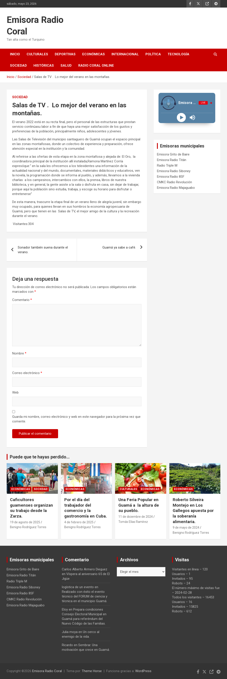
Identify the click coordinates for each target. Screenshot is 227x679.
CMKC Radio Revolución (174, 182)
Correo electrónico (27, 373)
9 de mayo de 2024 (186, 527)
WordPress (143, 671)
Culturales (37, 54)
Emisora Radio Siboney (173, 171)
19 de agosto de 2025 (25, 522)
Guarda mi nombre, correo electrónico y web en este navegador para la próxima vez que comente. (76, 419)
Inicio (15, 54)
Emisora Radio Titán (171, 160)
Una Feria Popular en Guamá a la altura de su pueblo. (138, 505)
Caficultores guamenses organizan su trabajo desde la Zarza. (31, 508)
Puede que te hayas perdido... (40, 457)
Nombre (19, 353)
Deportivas (65, 54)
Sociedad (18, 66)
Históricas (43, 66)
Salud (66, 66)
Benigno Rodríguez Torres (28, 527)
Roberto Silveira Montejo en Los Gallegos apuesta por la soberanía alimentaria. (193, 510)
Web (15, 392)
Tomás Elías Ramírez (133, 522)
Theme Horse (92, 671)
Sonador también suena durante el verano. (43, 249)
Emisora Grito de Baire (173, 154)
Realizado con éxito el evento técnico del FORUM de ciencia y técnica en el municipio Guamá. (84, 596)
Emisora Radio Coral (47, 671)
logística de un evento (78, 587)
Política (153, 54)
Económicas (93, 54)
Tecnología (178, 54)
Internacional (125, 54)
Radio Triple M (167, 165)
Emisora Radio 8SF (170, 177)
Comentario (22, 300)
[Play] (181, 117)
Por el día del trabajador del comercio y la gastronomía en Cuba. (85, 508)
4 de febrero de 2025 (79, 522)
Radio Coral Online (96, 66)
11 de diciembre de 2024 (135, 516)
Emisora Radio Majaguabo (176, 188)
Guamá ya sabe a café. (119, 247)
